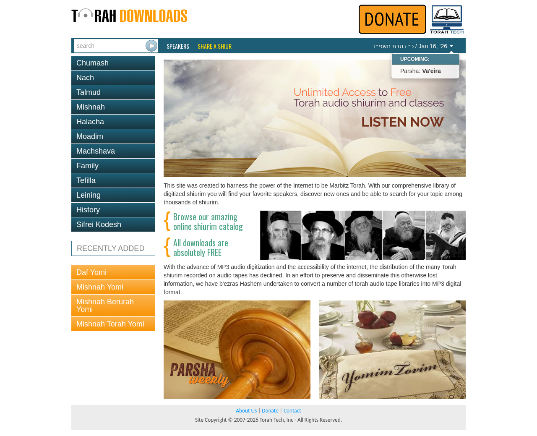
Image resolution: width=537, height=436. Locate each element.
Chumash (92, 63)
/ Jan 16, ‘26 (413, 46)
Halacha (90, 121)
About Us (246, 410)
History (88, 210)
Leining (88, 195)
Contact (292, 410)
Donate (270, 410)
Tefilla (86, 180)
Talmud (88, 92)
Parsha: (420, 71)
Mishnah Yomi (99, 287)
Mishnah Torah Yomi (110, 324)
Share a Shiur (215, 46)
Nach (85, 77)
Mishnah (90, 107)
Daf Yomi (91, 272)
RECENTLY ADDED (110, 248)
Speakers (178, 46)
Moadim (89, 136)
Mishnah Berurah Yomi (105, 305)
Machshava (95, 151)
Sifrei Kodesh (98, 224)
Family (87, 166)
